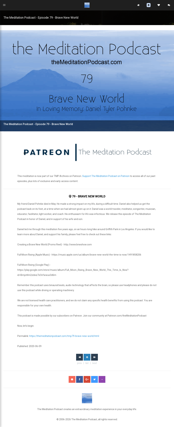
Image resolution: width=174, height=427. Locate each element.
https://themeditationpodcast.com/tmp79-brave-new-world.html (64, 336)
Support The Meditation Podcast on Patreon (105, 176)
